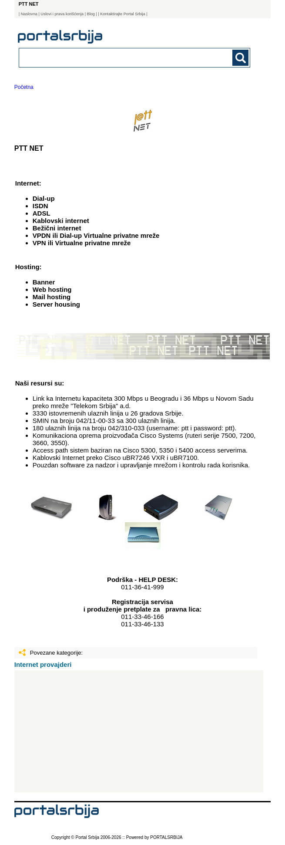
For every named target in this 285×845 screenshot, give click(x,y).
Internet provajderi (43, 664)
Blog (91, 14)
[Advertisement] (138, 731)
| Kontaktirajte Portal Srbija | (122, 14)
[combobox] (112, 57)
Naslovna (29, 14)
